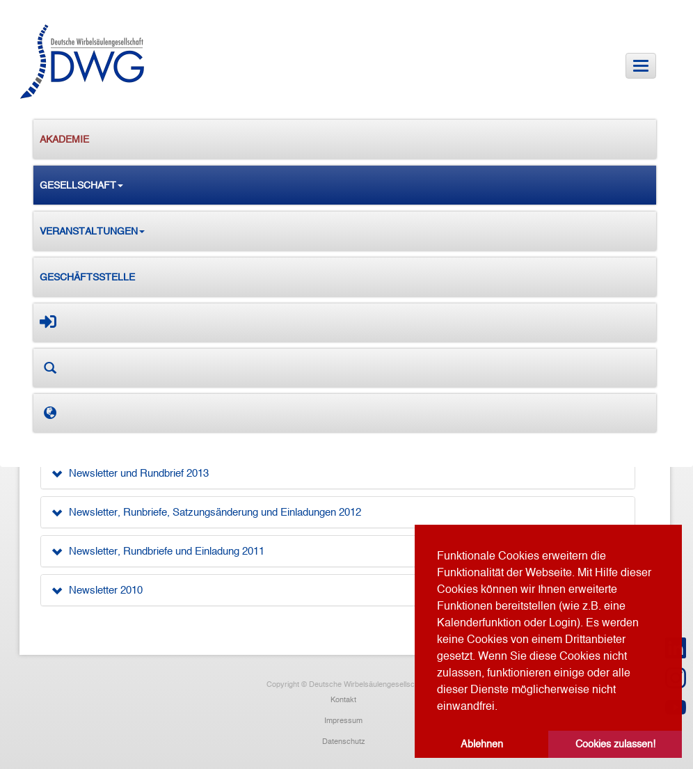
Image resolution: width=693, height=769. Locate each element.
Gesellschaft (81, 185)
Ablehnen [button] (482, 744)
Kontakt (343, 699)
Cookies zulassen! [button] (615, 744)
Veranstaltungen (92, 231)
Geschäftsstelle (87, 277)
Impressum (343, 720)
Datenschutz (343, 741)
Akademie (64, 139)
